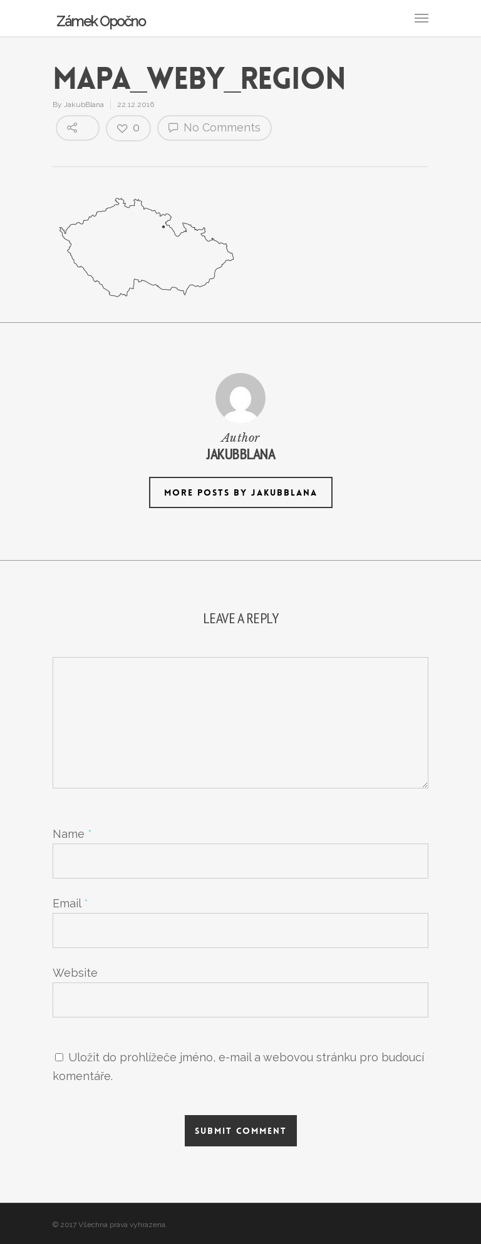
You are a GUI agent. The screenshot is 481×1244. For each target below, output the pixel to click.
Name (72, 833)
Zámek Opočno (100, 21)
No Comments (214, 127)
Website (75, 972)
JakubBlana (84, 104)
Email (70, 903)
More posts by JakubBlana (241, 492)
